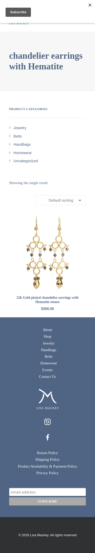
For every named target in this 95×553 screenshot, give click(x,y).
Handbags (48, 350)
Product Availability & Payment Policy (47, 466)
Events (47, 370)
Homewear (48, 363)
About (47, 330)
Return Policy (47, 453)
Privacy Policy (47, 473)
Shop (47, 336)
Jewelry (49, 343)
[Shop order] (61, 200)
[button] (47, 252)
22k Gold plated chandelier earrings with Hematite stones (47, 300)
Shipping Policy (47, 459)
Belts (49, 356)
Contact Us (47, 377)
